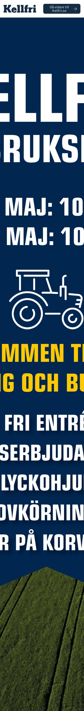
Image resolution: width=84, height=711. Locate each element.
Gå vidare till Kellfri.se (63, 9)
